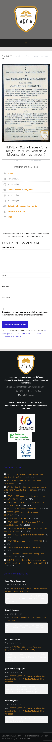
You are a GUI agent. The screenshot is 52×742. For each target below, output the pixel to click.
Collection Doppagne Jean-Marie (22, 206)
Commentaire (9, 247)
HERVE (10, 173)
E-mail (5, 286)
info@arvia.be (28, 395)
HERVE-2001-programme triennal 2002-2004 (25, 541)
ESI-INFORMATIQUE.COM (12, 738)
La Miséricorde (14, 189)
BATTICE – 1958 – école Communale (21, 508)
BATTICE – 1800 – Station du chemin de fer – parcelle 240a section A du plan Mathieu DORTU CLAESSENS (25, 679)
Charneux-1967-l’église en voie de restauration (25, 535)
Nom (5, 275)
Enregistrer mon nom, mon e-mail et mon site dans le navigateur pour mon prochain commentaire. (25, 313)
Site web (6, 298)
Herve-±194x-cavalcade (16, 518)
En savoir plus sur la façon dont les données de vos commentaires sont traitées (24, 333)
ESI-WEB (27, 738)
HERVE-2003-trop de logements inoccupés (24, 547)
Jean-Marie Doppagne (33, 160)
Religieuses (29, 189)
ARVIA (19, 736)
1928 (10, 217)
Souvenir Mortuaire (16, 211)
